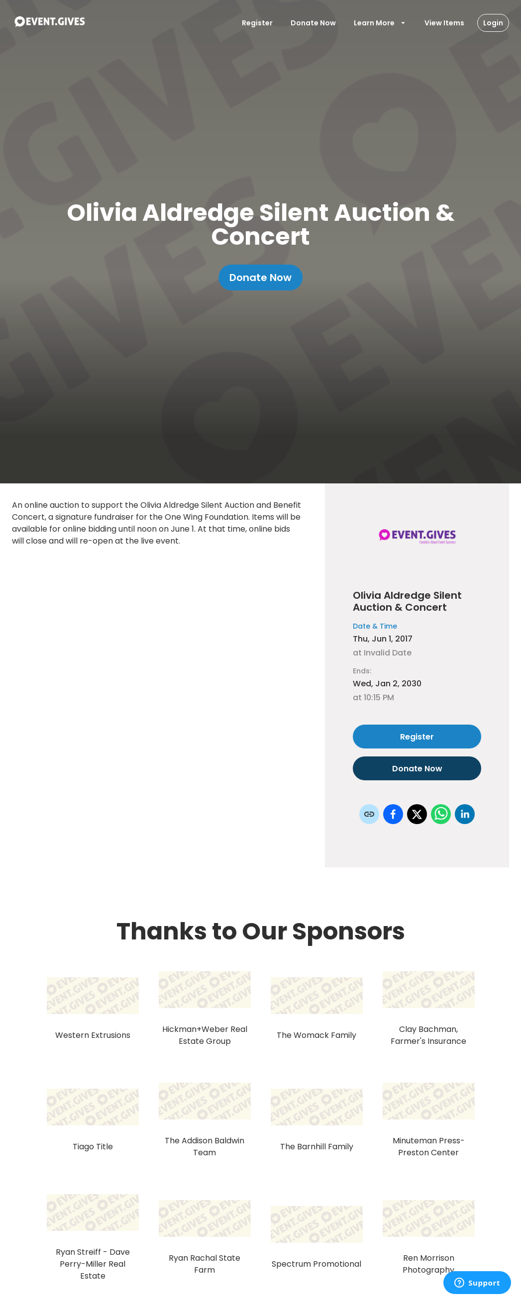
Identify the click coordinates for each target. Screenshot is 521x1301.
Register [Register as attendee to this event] (417, 736)
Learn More (380, 23)
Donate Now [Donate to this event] (417, 768)
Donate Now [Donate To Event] (313, 23)
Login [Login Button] (493, 22)
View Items (444, 23)
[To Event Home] (49, 23)
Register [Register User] (257, 23)
